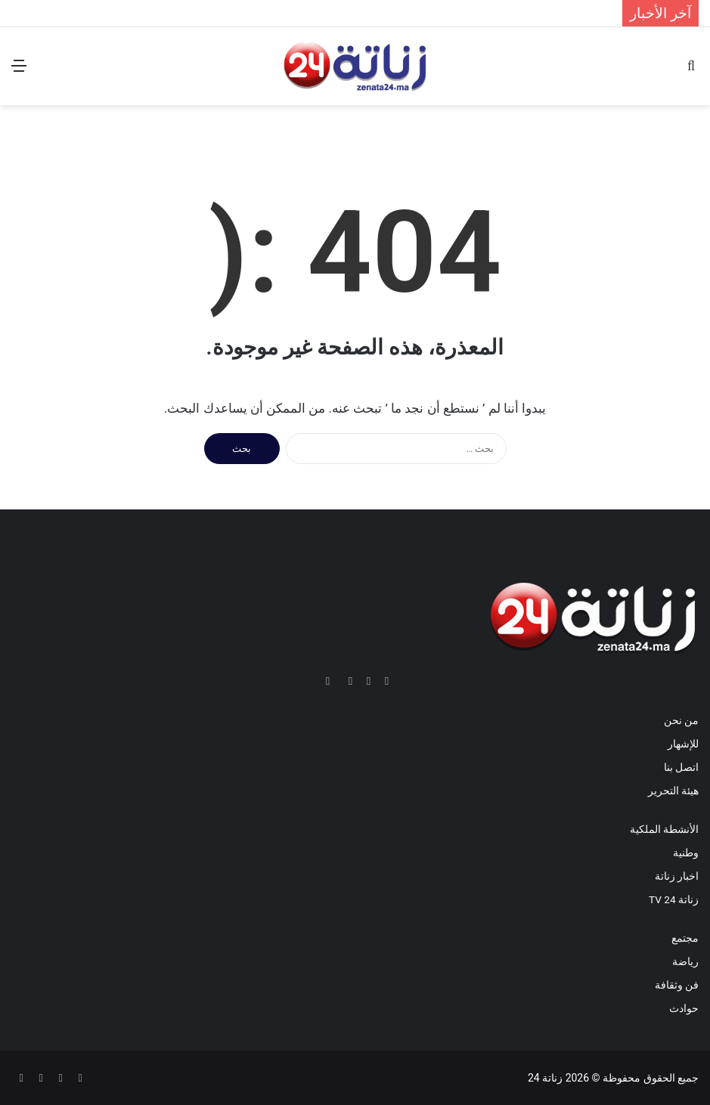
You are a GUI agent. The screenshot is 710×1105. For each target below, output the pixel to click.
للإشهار (683, 744)
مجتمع (685, 938)
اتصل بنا (681, 767)
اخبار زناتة (677, 876)
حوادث (684, 1008)
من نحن (681, 720)
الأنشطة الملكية (664, 829)
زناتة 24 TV (674, 899)
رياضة (685, 961)
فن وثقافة (677, 985)
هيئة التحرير (673, 791)
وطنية (686, 853)
